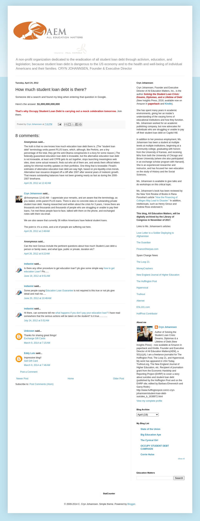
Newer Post (22, 378)
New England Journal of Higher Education (158, 274)
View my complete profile (149, 401)
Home (71, 378)
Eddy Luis (29, 353)
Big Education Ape (151, 434)
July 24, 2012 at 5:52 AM (36, 320)
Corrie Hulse (147, 454)
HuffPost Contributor (147, 313)
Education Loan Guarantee (59, 290)
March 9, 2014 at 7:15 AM (37, 343)
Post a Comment (28, 372)
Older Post (118, 378)
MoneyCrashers (145, 268)
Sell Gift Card (31, 361)
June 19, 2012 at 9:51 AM (37, 276)
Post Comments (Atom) (41, 384)
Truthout (141, 294)
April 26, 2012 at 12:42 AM (37, 183)
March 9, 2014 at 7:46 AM (37, 365)
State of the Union (150, 429)
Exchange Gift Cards (34, 338)
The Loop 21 (143, 262)
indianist (28, 264)
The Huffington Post (147, 281)
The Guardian (144, 242)
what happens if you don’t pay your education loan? (81, 313)
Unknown (29, 331)
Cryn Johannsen (33, 193)
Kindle (168, 103)
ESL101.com (143, 307)
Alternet (140, 300)
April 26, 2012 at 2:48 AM (37, 231)
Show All (181, 459)
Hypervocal (142, 287)
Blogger (131, 504)
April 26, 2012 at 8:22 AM (37, 253)
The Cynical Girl (149, 440)
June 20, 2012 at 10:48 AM (37, 298)
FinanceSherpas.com (147, 249)
